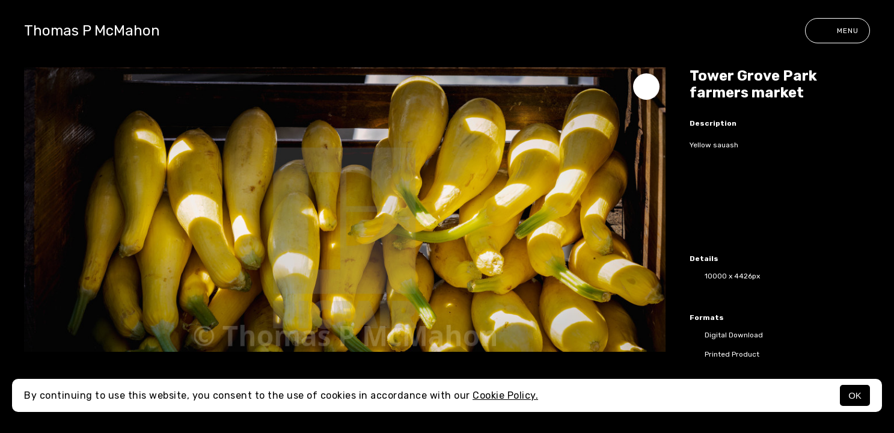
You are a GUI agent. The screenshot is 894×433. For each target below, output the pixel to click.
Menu (837, 30)
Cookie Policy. (505, 395)
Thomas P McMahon (92, 30)
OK (855, 395)
